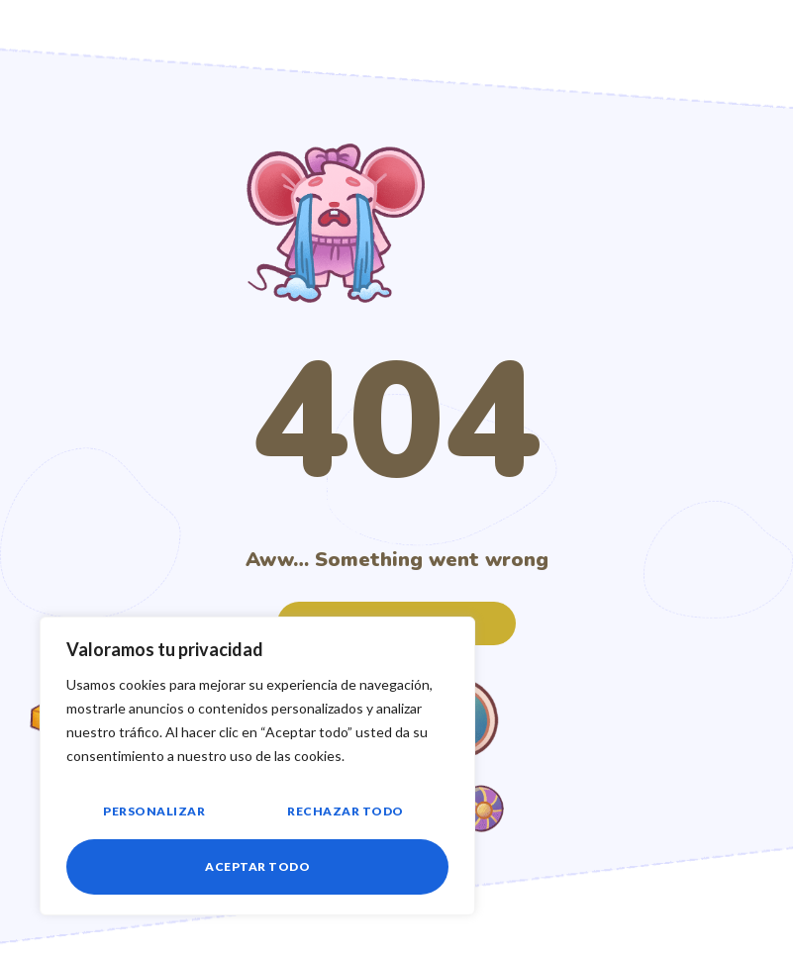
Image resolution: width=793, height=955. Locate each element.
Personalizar (154, 811)
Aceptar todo (257, 866)
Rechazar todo (345, 811)
